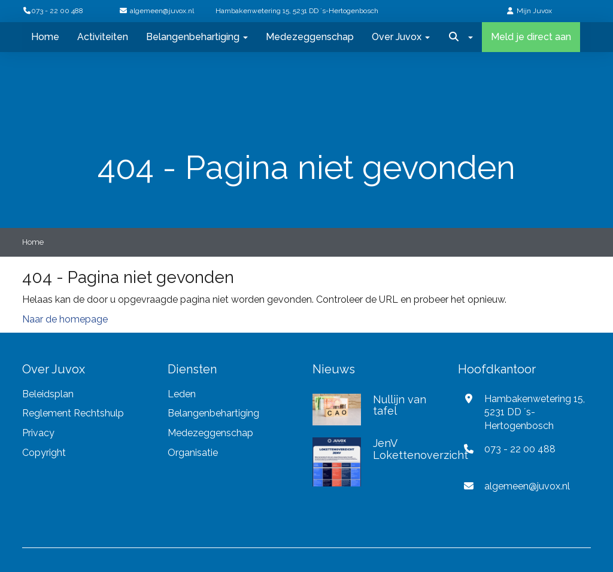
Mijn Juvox (534, 11)
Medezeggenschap (310, 36)
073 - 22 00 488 (52, 11)
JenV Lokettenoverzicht (420, 449)
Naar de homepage (65, 319)
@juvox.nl (162, 11)
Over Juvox (401, 36)
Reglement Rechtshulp (73, 413)
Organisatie (193, 452)
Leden (182, 394)
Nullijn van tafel (399, 405)
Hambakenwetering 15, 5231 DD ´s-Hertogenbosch (297, 11)
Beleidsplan (48, 394)
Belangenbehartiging (197, 36)
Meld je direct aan (531, 36)
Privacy (39, 433)
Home (45, 36)
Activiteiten (102, 36)
